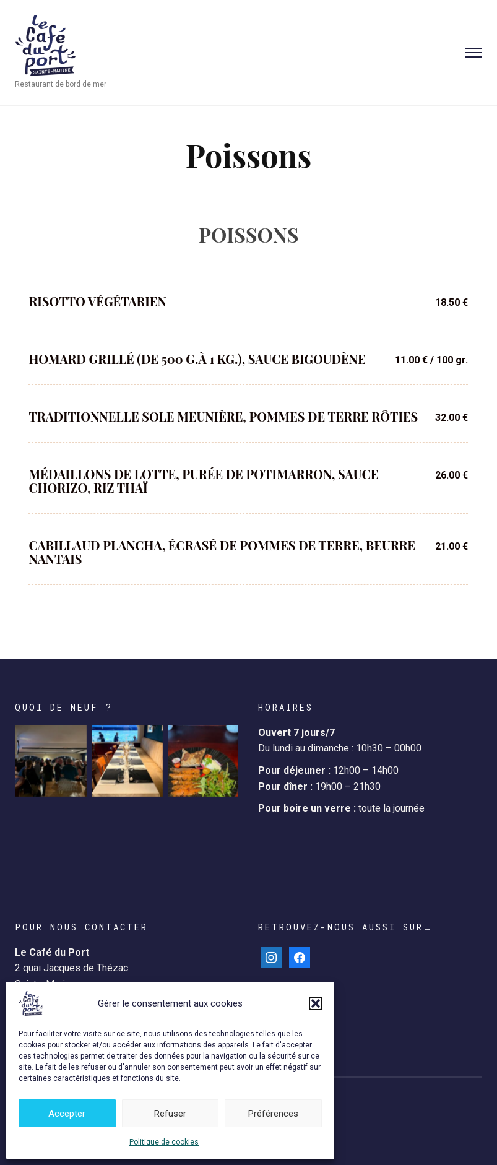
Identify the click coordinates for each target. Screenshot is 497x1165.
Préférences (273, 1113)
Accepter (66, 1113)
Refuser (170, 1113)
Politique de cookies (164, 1142)
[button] (315, 1003)
